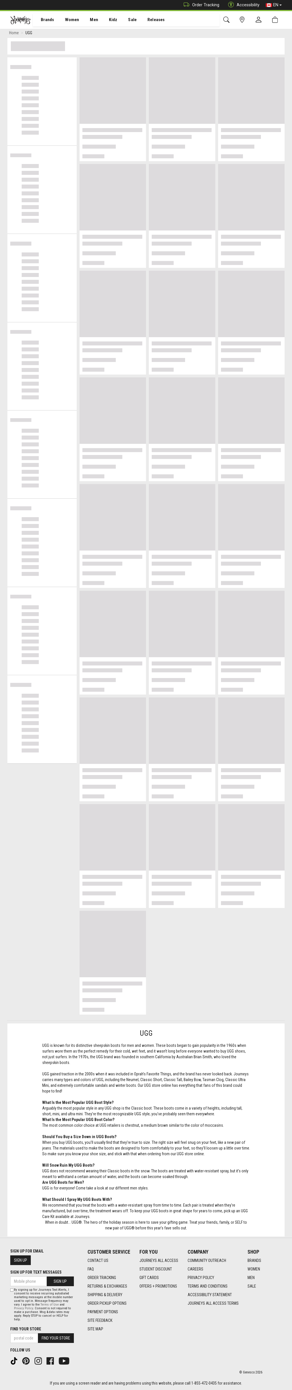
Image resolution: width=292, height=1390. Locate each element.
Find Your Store (25, 1329)
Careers (195, 1269)
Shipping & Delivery (105, 1294)
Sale (125, 20)
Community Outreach (207, 1260)
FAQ (91, 1269)
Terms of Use (49, 1304)
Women (67, 20)
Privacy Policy (201, 1277)
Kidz (106, 20)
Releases (147, 20)
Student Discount (155, 1269)
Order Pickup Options (107, 1303)
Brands (44, 20)
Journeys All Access (158, 1260)
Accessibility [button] (242, 5)
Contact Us (98, 1260)
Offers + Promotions (158, 1286)
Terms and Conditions (208, 1286)
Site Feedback (100, 1320)
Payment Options (103, 1312)
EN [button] (274, 5)
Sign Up (20, 1260)
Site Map (95, 1329)
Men (88, 20)
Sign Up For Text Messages (36, 1272)
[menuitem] (44, 20)
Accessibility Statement (210, 1294)
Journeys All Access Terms (213, 1303)
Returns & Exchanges (107, 1286)
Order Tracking (200, 5)
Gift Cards (149, 1277)
